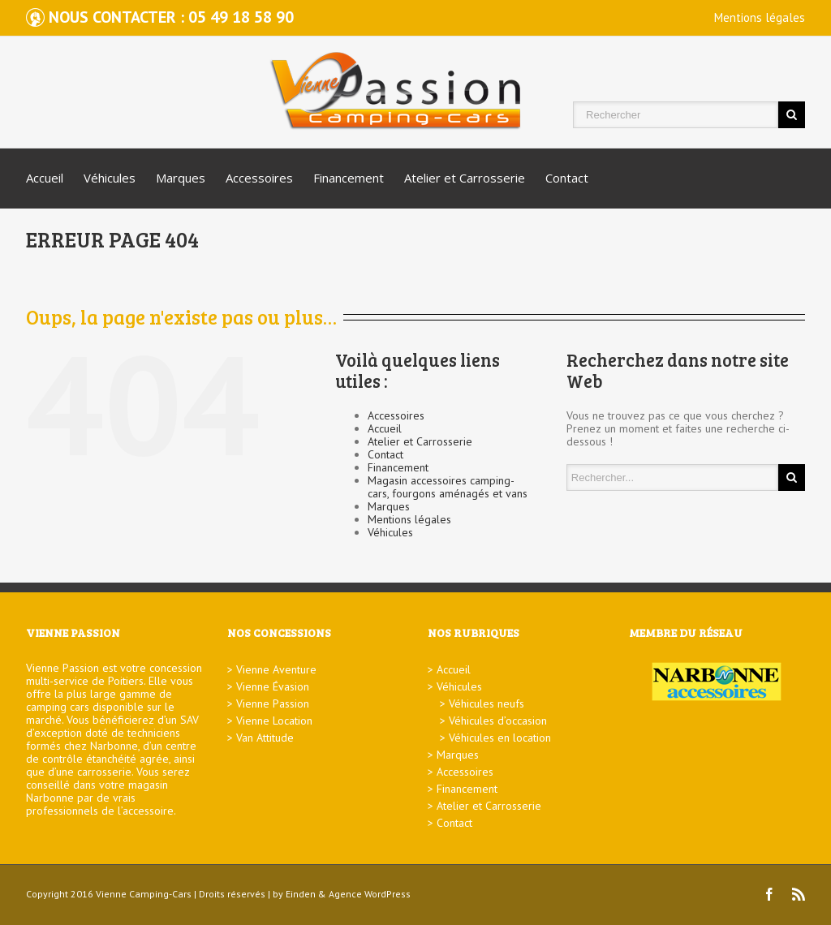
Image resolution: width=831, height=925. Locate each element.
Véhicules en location (500, 737)
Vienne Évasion (272, 686)
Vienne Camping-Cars (144, 894)
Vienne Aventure (276, 669)
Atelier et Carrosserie (464, 178)
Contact (566, 178)
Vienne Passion (272, 703)
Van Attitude (265, 737)
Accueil (44, 178)
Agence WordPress (370, 894)
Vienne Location (274, 720)
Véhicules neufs (486, 703)
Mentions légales (759, 17)
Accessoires (259, 178)
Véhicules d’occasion (498, 720)
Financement (348, 178)
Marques (180, 178)
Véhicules (110, 178)
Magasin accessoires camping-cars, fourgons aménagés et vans (447, 487)
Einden (301, 894)
